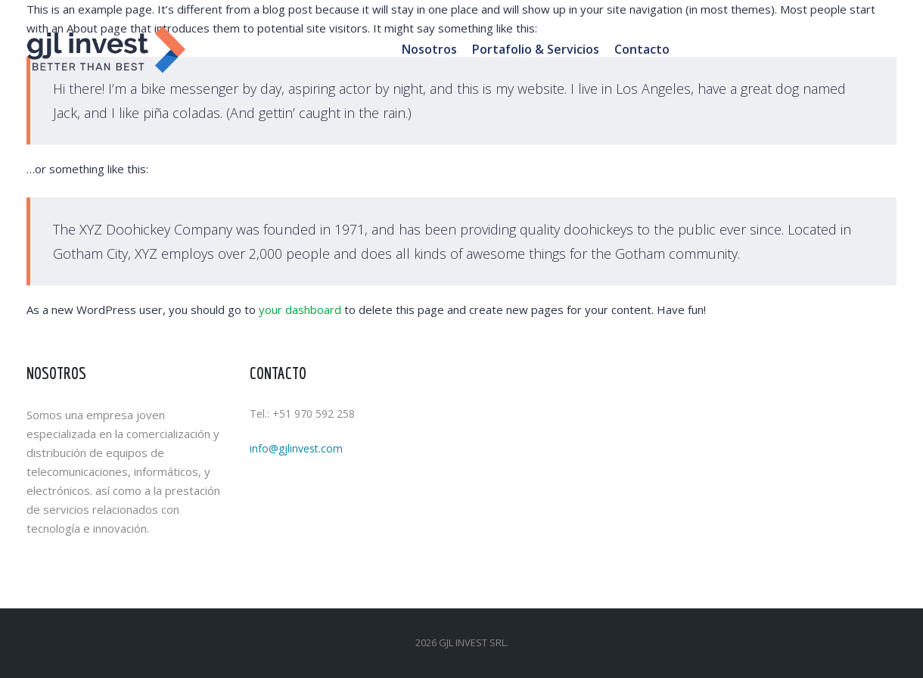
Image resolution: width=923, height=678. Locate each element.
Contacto (642, 49)
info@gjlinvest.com (296, 448)
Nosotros (429, 49)
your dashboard (300, 309)
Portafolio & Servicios (535, 49)
